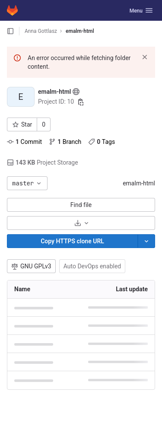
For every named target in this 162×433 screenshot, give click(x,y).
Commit (24, 141)
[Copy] (72, 241)
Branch (65, 141)
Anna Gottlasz (41, 31)
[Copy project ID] (81, 102)
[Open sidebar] (10, 31)
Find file (81, 204)
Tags (101, 141)
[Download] (81, 223)
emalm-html (139, 183)
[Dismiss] (145, 57)
